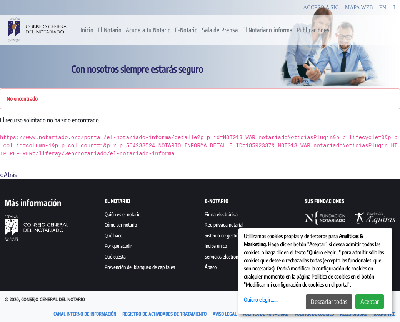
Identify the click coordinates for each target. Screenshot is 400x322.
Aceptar (369, 301)
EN (383, 7)
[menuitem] (86, 30)
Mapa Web (359, 7)
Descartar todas (329, 301)
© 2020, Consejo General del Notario (45, 299)
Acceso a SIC (321, 7)
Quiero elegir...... (261, 299)
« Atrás (8, 175)
